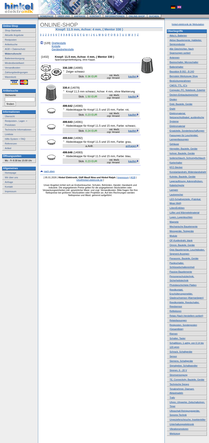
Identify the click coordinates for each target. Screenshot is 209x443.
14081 (78, 121)
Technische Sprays (179, 384)
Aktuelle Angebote (14, 35)
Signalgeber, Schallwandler (184, 365)
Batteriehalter (176, 67)
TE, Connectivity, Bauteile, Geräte (187, 379)
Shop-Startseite (13, 30)
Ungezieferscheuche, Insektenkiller (188, 419)
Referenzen (11, 143)
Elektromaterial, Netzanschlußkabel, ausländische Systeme (187, 117)
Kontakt (9, 186)
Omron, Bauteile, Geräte (182, 245)
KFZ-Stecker (176, 167)
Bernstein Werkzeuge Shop (184, 76)
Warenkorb (10, 77)
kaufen (132, 76)
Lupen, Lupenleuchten (181, 217)
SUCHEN (154, 16)
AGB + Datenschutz (15, 49)
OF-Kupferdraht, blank (181, 240)
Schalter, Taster (178, 338)
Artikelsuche (11, 44)
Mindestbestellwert (14, 63)
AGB (133, 177)
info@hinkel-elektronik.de (90, 180)
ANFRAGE (79, 16)
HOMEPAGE (46, 16)
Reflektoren (175, 311)
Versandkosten (12, 67)
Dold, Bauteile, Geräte (181, 104)
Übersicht (10, 116)
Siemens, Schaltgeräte (181, 361)
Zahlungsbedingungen (16, 72)
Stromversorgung (178, 375)
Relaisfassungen (178, 320)
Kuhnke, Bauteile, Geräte (183, 176)
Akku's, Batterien (178, 35)
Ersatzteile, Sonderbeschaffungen (187, 130)
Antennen (174, 57)
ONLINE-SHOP (137, 16)
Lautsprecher (176, 194)
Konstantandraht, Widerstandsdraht (188, 172)
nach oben (49, 171)
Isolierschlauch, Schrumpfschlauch (187, 158)
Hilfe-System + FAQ (15, 139)
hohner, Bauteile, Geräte (182, 153)
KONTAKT (95, 16)
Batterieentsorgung (14, 58)
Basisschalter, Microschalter (184, 62)
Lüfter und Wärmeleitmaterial (184, 212)
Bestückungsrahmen (180, 81)
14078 (75, 87)
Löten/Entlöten (177, 208)
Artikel (8, 148)
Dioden (173, 99)
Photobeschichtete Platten (183, 285)
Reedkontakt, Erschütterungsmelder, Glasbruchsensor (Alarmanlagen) (187, 293)
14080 (78, 105)
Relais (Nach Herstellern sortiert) (186, 315)
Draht (172, 108)
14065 (78, 67)
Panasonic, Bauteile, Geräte (184, 258)
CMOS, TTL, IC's (178, 85)
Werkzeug (175, 433)
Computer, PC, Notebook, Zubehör (187, 90)
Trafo (172, 397)
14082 (78, 138)
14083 (78, 152)
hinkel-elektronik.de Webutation (188, 24)
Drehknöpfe (59, 43)
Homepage (10, 172)
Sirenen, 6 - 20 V (178, 370)
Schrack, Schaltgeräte (181, 351)
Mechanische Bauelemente (184, 226)
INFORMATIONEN (114, 16)
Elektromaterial (177, 126)
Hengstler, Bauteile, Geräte (183, 148)
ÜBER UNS (64, 16)
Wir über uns (11, 177)
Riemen (174, 333)
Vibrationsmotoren (179, 429)
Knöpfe (56, 46)
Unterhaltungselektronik (182, 424)
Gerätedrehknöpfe (63, 49)
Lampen (174, 190)
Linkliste (9, 134)
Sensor (173, 356)
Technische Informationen (18, 129)
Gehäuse (174, 144)
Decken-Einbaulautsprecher (184, 94)
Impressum (10, 191)
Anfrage (9, 182)
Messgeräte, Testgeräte (182, 231)
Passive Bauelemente (181, 271)
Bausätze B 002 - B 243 (182, 71)
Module (173, 236)
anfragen (131, 146)
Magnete (174, 222)
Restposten (11, 39)
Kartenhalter (176, 162)
